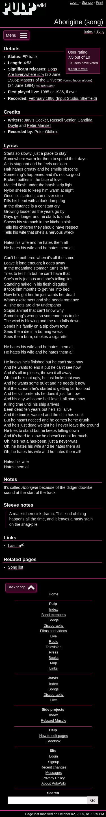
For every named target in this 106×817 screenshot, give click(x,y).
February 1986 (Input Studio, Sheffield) (63, 98)
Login (74, 3)
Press (53, 652)
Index (88, 32)
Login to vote (78, 68)
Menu (11, 35)
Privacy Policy (53, 778)
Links (53, 668)
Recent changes (54, 767)
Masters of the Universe (56, 80)
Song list (15, 567)
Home (53, 594)
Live (53, 636)
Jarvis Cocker (36, 120)
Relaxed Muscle (53, 721)
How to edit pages (53, 736)
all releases (45, 85)
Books (54, 658)
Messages (54, 773)
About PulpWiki (53, 783)
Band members (53, 615)
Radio (53, 642)
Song (100, 32)
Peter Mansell (39, 125)
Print (99, 3)
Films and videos (53, 631)
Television (54, 647)
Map (53, 663)
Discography (53, 626)
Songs (53, 620)
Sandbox (53, 741)
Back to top (16, 587)
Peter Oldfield (46, 131)
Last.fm (14, 545)
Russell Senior (62, 120)
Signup (87, 3)
